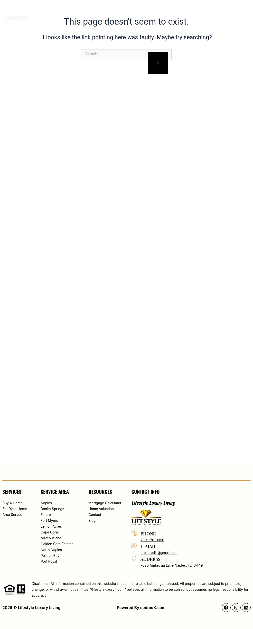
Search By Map (122, 12)
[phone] (134, 533)
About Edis (90, 12)
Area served (156, 12)
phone (148, 534)
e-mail (148, 546)
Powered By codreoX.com (141, 607)
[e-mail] (134, 545)
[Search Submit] (158, 63)
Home (68, 12)
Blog (179, 12)
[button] (221, 12)
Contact (199, 12)
